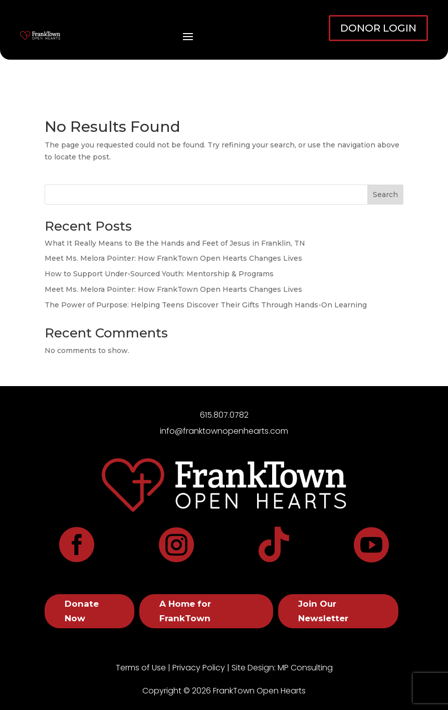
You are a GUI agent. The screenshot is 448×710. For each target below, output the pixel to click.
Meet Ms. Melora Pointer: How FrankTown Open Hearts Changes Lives (173, 258)
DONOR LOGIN (378, 28)
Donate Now (82, 611)
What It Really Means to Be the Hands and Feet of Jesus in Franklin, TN (175, 243)
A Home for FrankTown (185, 611)
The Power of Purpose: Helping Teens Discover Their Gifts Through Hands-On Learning (206, 304)
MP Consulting (305, 667)
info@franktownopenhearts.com (224, 431)
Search (385, 194)
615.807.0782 (224, 415)
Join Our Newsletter (323, 611)
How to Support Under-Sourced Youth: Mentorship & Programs (159, 273)
